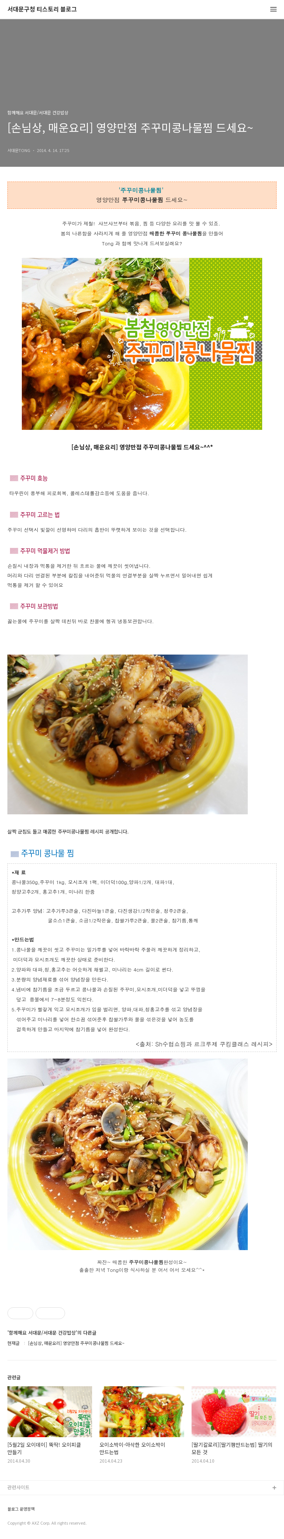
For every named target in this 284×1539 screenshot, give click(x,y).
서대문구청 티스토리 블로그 (42, 9)
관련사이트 (18, 1487)
